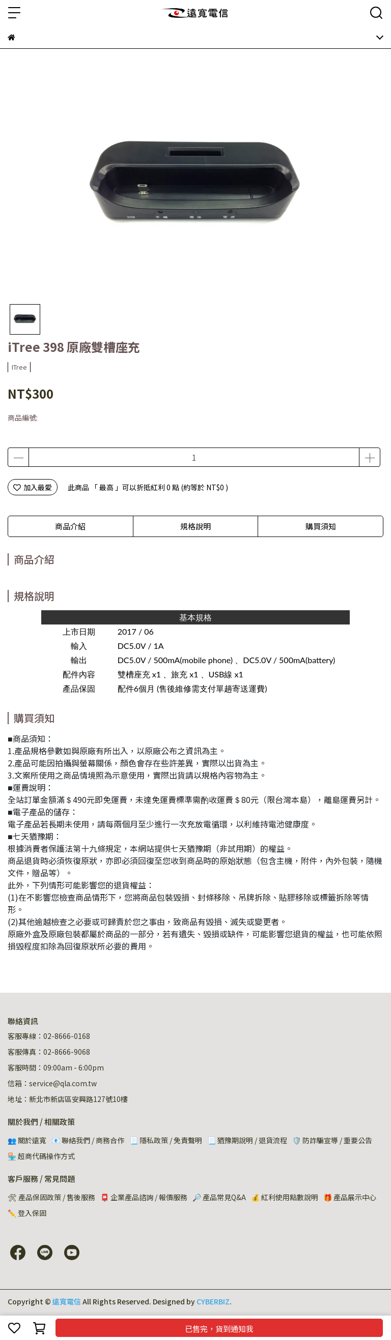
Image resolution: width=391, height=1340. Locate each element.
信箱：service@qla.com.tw (52, 1083)
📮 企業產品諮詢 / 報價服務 (143, 1197)
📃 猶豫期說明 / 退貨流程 (247, 1140)
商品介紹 (70, 526)
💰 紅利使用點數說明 (284, 1197)
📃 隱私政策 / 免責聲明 (165, 1140)
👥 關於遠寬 (27, 1140)
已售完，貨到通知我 (219, 1328)
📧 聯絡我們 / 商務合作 (87, 1140)
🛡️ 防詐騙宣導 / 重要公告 (332, 1140)
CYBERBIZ (213, 1301)
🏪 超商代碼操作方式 (41, 1156)
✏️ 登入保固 (27, 1213)
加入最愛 (32, 487)
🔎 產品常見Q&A (219, 1197)
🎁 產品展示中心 (349, 1197)
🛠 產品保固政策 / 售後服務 (51, 1197)
